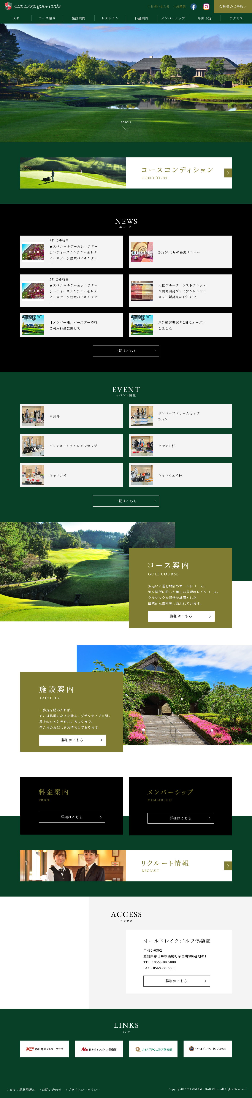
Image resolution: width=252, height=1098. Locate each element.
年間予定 (205, 18)
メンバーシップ (173, 18)
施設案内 (79, 18)
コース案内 (47, 18)
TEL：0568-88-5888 (159, 962)
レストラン (110, 18)
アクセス (236, 18)
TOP (15, 18)
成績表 (181, 6)
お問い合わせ (160, 6)
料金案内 (142, 18)
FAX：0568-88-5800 (159, 967)
